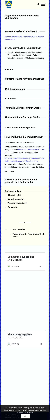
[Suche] (37, 4)
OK (25, 416)
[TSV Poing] (21, 4)
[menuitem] (37, 4)
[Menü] (42, 4)
